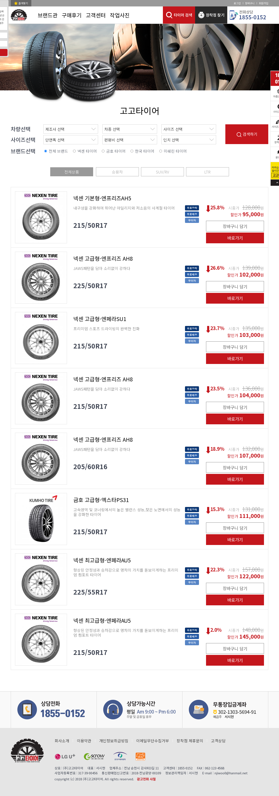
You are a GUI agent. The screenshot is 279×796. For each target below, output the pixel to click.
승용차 (117, 172)
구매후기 (72, 15)
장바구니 (250, 3)
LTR (207, 172)
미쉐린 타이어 (175, 151)
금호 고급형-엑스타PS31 (101, 500)
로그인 (237, 3)
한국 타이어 (144, 151)
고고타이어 (139, 110)
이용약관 (84, 741)
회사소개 (62, 741)
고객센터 (96, 15)
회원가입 (263, 3)
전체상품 (71, 172)
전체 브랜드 (58, 151)
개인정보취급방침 (113, 741)
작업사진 (120, 15)
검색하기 (247, 134)
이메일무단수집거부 (152, 741)
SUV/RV (162, 172)
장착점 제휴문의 (190, 741)
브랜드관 (48, 15)
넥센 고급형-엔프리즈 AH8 (103, 258)
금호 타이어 (116, 151)
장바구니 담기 (235, 226)
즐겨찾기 (23, 3)
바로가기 (235, 238)
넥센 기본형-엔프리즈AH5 (102, 198)
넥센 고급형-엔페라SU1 (99, 319)
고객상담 (218, 741)
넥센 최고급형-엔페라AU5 (102, 560)
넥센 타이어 (87, 151)
